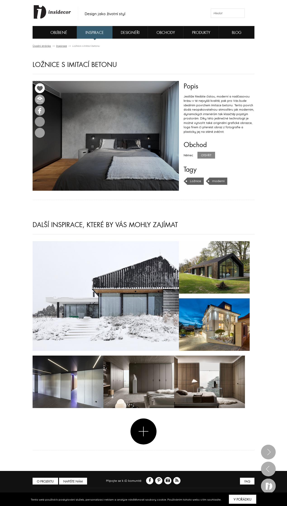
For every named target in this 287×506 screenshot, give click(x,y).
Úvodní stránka (42, 46)
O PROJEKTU (45, 481)
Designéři (130, 32)
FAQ (247, 481)
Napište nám (74, 481)
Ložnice (195, 181)
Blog (237, 32)
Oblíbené (51, 32)
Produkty (201, 32)
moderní (218, 181)
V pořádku (242, 499)
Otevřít (206, 155)
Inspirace (94, 32)
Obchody (166, 32)
